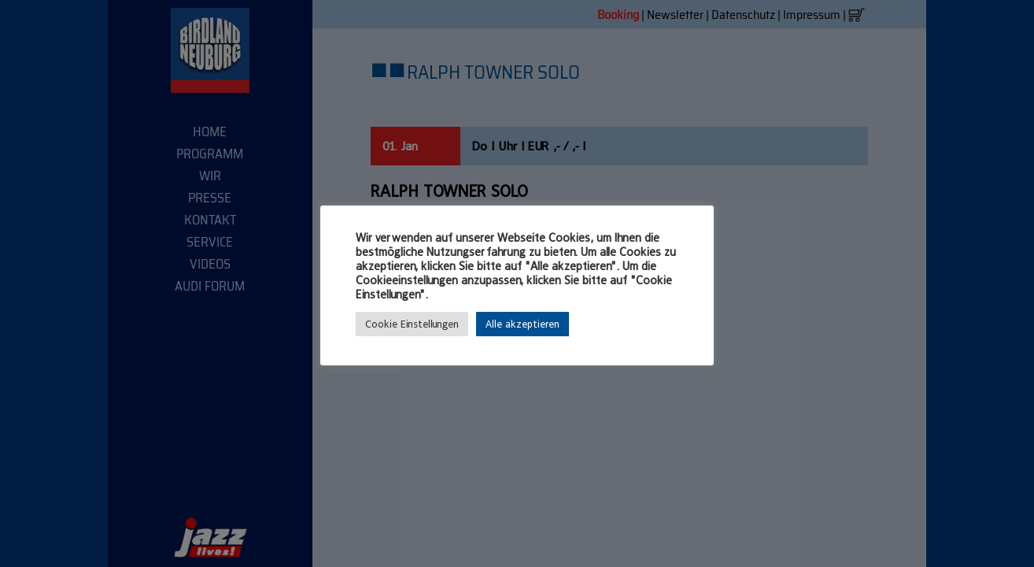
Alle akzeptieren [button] (522, 324)
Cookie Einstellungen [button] (412, 324)
